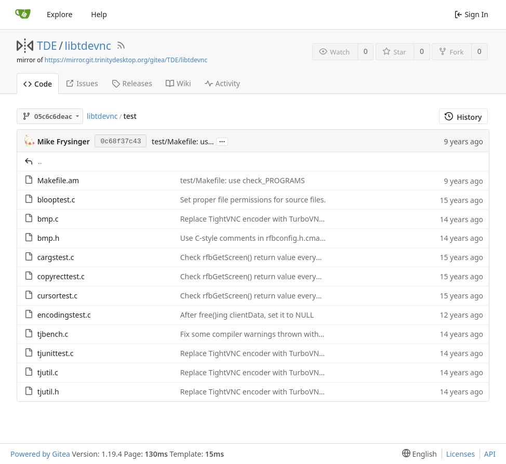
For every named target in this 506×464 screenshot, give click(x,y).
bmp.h (48, 238)
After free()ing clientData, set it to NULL (247, 315)
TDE (47, 45)
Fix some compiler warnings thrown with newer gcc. (268, 334)
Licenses (460, 454)
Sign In (471, 14)
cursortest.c (57, 296)
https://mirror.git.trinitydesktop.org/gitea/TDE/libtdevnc (126, 60)
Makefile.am (58, 180)
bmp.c (48, 219)
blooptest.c (56, 199)
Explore (59, 14)
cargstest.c (55, 257)
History (463, 117)
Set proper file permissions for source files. (253, 199)
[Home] (23, 14)
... (222, 141)
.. (40, 161)
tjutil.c (47, 372)
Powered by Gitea (40, 454)
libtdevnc (88, 45)
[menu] (417, 454)
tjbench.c (53, 334)
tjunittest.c (55, 353)
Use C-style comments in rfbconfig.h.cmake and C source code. (287, 238)
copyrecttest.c (61, 276)
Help (99, 14)
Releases (132, 83)
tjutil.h (48, 392)
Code (37, 84)
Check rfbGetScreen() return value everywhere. (259, 257)
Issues (81, 83)
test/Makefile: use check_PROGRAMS (242, 180)
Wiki (178, 83)
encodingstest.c (64, 315)
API (490, 454)
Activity (222, 83)
